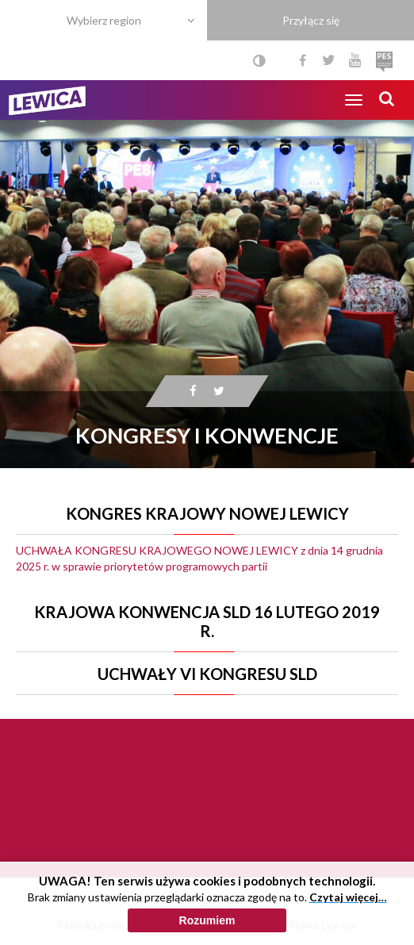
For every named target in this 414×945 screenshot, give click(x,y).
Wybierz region (104, 20)
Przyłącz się (310, 20)
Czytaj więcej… (348, 897)
